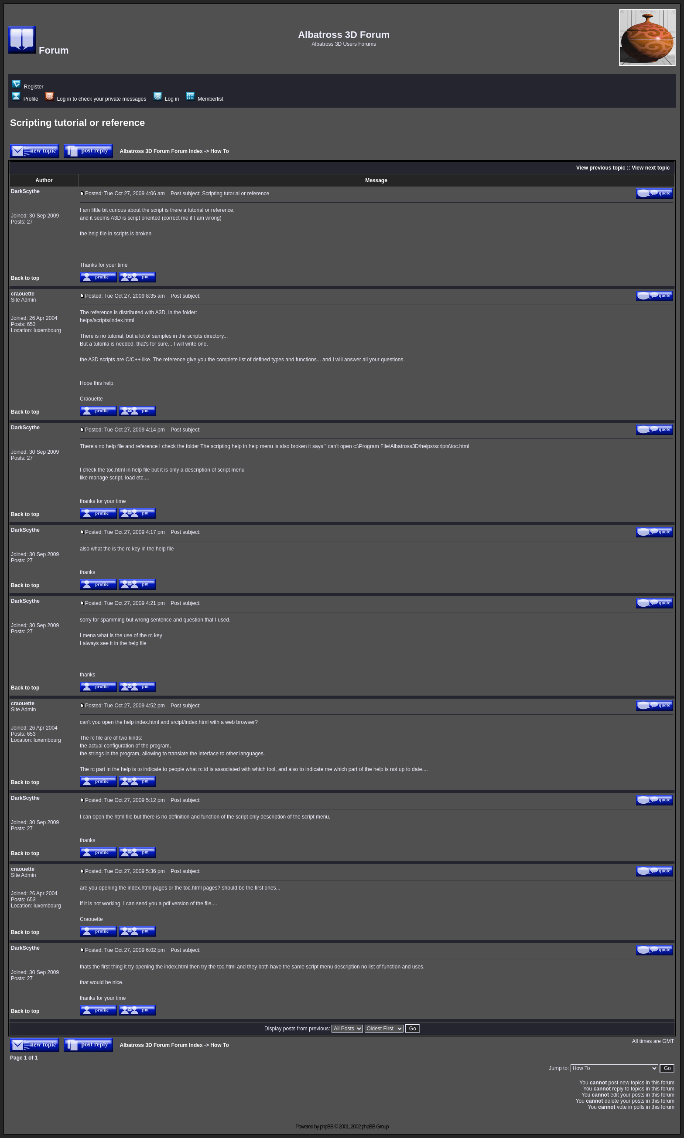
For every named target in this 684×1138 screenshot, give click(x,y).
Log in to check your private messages (95, 99)
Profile (25, 99)
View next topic (651, 168)
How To (219, 151)
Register (27, 87)
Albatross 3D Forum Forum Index (161, 151)
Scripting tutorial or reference (77, 122)
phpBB (326, 1127)
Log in (166, 99)
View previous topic (600, 168)
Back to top (25, 278)
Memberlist (204, 99)
